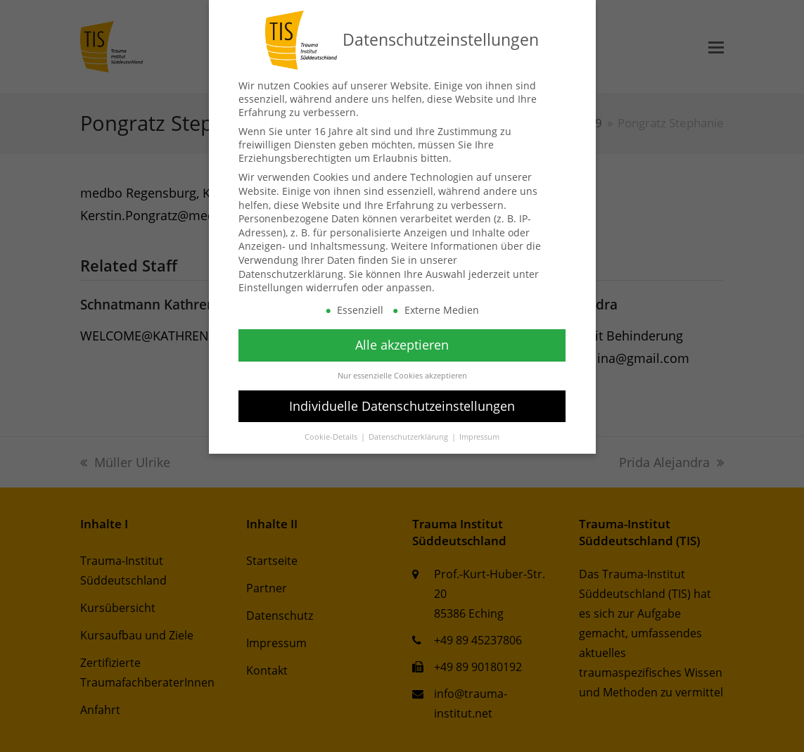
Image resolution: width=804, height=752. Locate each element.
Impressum (479, 437)
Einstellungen (270, 287)
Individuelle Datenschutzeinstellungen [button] (402, 405)
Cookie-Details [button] (332, 437)
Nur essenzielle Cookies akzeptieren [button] (402, 376)
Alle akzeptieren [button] (402, 344)
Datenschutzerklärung (290, 274)
